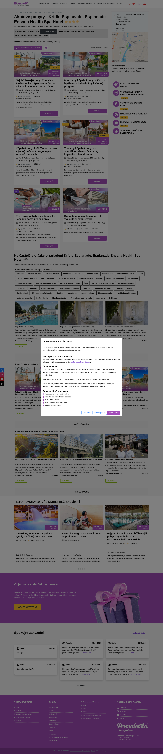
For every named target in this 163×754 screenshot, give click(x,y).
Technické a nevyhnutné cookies (57, 394)
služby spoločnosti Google (80, 362)
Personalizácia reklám (53, 406)
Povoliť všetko (114, 413)
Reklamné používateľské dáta (56, 403)
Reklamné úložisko (52, 400)
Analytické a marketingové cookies (58, 397)
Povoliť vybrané (99, 413)
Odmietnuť (87, 413)
